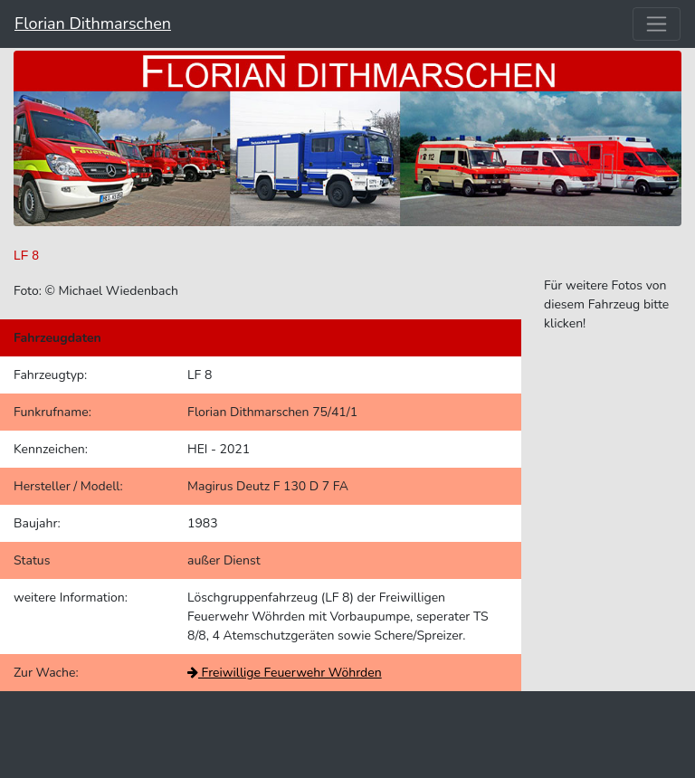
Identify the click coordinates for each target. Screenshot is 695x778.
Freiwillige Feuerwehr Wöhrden (284, 672)
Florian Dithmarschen (92, 23)
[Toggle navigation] (657, 24)
